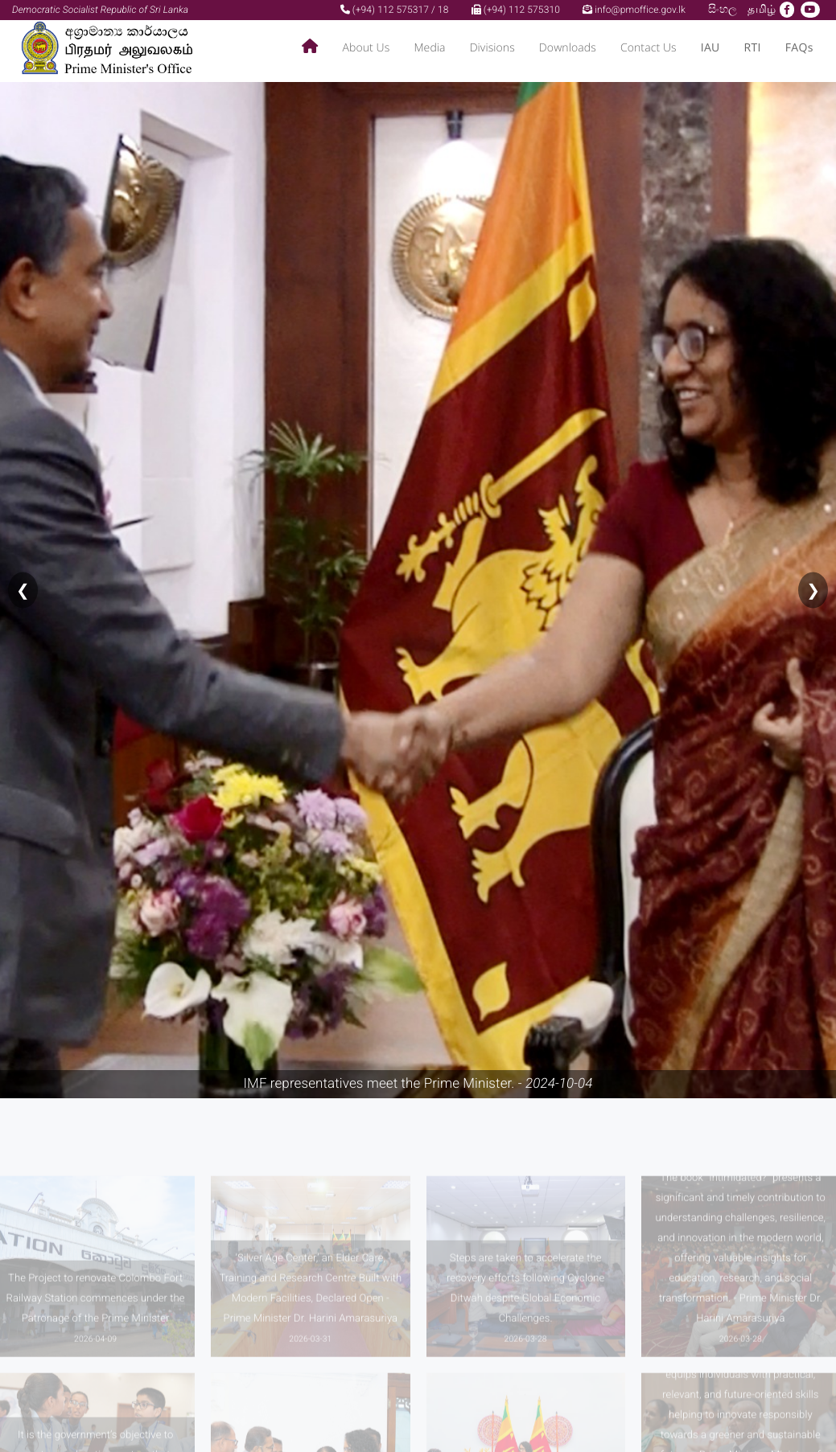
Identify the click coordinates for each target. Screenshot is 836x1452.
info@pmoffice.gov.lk (634, 9)
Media (429, 47)
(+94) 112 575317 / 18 (394, 9)
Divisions (492, 47)
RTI (752, 47)
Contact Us (648, 47)
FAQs (799, 47)
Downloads (567, 47)
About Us (365, 47)
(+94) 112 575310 (516, 9)
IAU (710, 47)
